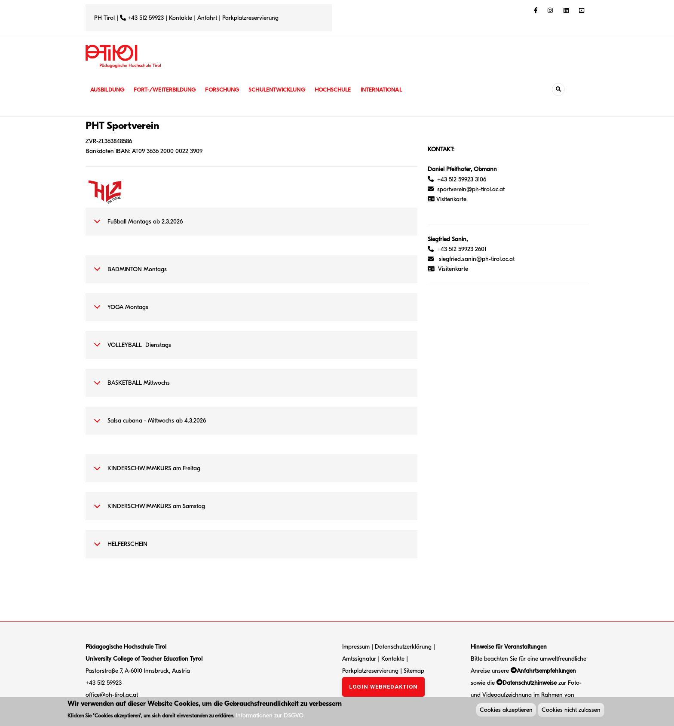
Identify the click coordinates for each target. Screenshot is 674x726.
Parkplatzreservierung (250, 17)
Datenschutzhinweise (529, 682)
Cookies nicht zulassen (571, 710)
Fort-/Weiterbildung (168, 89)
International (394, 89)
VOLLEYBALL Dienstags (131, 349)
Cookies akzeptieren (506, 710)
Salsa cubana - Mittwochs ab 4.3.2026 (148, 425)
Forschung (228, 89)
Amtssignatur (360, 658)
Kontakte (180, 17)
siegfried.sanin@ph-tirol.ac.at (477, 259)
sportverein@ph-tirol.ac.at (466, 189)
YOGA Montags (119, 311)
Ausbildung (108, 89)
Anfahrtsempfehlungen (546, 670)
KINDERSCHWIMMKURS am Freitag (145, 473)
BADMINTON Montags (129, 274)
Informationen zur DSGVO (269, 716)
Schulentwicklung (285, 89)
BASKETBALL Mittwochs (130, 387)
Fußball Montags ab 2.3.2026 (137, 226)
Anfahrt (208, 17)
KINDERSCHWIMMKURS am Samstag (148, 510)
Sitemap (414, 670)
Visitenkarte (453, 269)
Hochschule (343, 89)
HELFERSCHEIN (119, 548)
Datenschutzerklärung (403, 646)
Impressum (356, 646)
